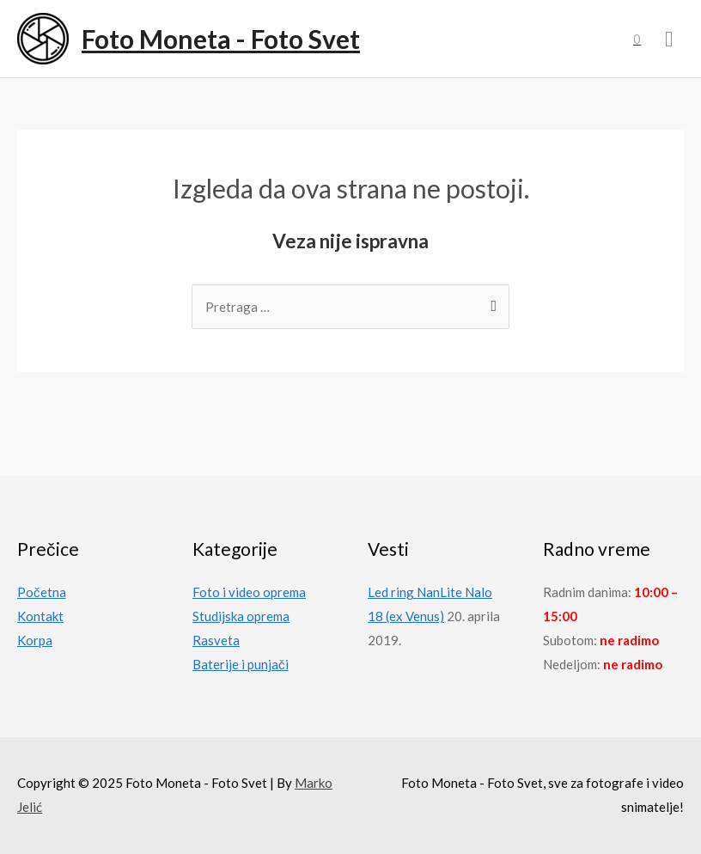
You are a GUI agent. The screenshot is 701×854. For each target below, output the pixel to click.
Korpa (34, 640)
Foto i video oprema (249, 592)
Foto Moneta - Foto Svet (221, 38)
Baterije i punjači (240, 664)
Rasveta (216, 640)
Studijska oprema (241, 616)
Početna (41, 592)
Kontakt (40, 616)
